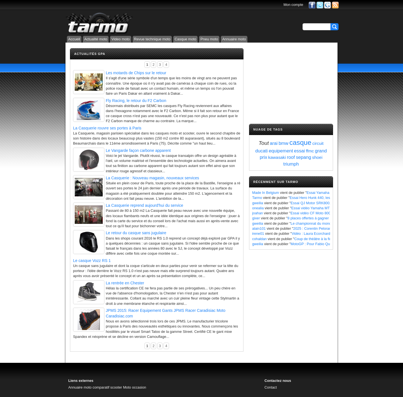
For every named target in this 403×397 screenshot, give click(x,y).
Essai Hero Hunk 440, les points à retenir (322, 198)
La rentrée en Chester (125, 283)
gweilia (257, 203)
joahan (257, 213)
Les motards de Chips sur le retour (136, 73)
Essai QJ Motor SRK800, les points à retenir (326, 203)
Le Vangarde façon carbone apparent (138, 150)
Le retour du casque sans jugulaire (136, 233)
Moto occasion (134, 387)
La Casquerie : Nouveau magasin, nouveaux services (152, 178)
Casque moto (185, 39)
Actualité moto (95, 39)
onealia (258, 208)
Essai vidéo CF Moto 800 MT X (315, 213)
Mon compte (293, 5)
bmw (283, 143)
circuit (318, 143)
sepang (303, 157)
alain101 (259, 228)
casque (300, 142)
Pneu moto (209, 39)
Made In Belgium (265, 193)
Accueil (74, 39)
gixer (256, 218)
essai (299, 151)
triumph (291, 164)
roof (291, 157)
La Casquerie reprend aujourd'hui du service (144, 205)
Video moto (120, 39)
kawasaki (277, 157)
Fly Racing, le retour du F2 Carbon (136, 100)
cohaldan (259, 239)
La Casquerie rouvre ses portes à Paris (107, 128)
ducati (261, 151)
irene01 (258, 233)
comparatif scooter (107, 387)
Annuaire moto (234, 39)
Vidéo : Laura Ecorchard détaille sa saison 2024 (330, 233)
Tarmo (257, 198)
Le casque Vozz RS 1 (92, 260)
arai (274, 143)
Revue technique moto (152, 39)
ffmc (310, 150)
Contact (270, 387)
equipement (281, 151)
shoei (317, 157)
